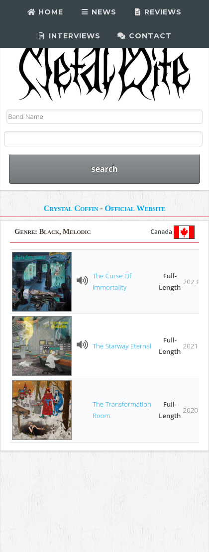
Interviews (69, 35)
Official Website (134, 208)
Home (45, 11)
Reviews (157, 11)
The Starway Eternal (122, 345)
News (98, 11)
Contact (144, 35)
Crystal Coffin (71, 208)
